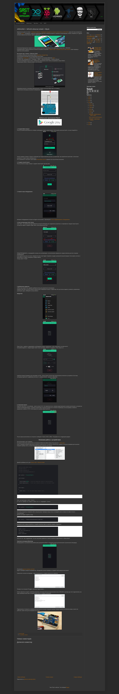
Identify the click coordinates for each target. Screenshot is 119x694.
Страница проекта (60, 49)
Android (99, 36)
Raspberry (89, 42)
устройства (22, 634)
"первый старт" (52, 49)
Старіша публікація (78, 676)
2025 (89, 97)
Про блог (36, 23)
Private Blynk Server (41, 159)
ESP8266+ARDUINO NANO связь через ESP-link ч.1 (98, 48)
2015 (89, 122)
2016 (89, 102)
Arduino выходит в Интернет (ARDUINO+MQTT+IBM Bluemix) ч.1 (98, 74)
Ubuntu (88, 43)
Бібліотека (28, 23)
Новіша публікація (21, 676)
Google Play (44, 55)
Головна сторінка (20, 23)
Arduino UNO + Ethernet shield (37, 462)
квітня (90, 109)
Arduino (26, 634)
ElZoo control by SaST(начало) (95, 117)
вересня (91, 105)
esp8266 (95, 39)
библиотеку (25, 57)
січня (90, 112)
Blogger (67, 687)
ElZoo (91, 39)
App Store (39, 55)
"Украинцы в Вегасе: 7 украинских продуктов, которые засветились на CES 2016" (50, 32)
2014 (89, 124)
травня (90, 107)
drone (100, 38)
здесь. (54, 57)
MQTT (92, 41)
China (96, 38)
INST (45, 23)
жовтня (91, 103)
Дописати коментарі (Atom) (29, 679)
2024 (89, 98)
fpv (99, 39)
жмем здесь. (62, 442)
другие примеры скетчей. (29, 568)
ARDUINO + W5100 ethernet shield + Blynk (95, 115)
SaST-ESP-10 (98, 42)
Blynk (22, 33)
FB (41, 23)
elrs (87, 39)
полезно (98, 35)
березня (91, 111)
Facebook (68, 49)
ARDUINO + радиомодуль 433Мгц (97, 61)
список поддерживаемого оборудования (60, 219)
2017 (89, 100)
